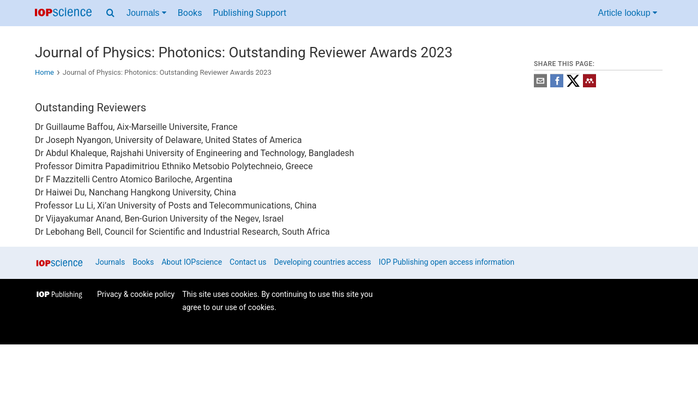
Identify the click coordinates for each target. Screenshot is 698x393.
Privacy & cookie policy (135, 294)
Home (44, 72)
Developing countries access (322, 262)
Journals (110, 262)
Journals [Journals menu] (146, 12)
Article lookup (628, 12)
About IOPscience (191, 262)
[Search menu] (110, 13)
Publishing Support (249, 13)
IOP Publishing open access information (447, 262)
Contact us (248, 262)
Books (190, 13)
